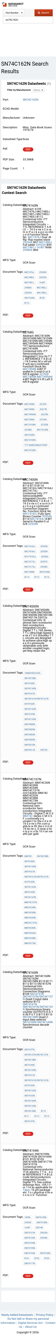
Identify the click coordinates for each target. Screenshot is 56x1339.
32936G (44, 556)
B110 (43, 1111)
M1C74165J (30, 556)
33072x (43, 750)
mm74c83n (30, 928)
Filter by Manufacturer (19, 90)
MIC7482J (41, 287)
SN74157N (37, 994)
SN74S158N (30, 678)
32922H (41, 245)
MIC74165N (30, 450)
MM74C (28, 816)
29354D (43, 1238)
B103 (47, 1258)
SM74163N (29, 714)
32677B (43, 409)
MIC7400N (29, 572)
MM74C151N (30, 923)
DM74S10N (29, 745)
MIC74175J (29, 567)
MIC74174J (29, 561)
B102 (36, 1258)
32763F (44, 374)
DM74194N (29, 1243)
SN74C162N (30, 709)
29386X (28, 250)
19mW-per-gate (32, 673)
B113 (47, 1116)
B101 (26, 1258)
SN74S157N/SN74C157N (38, 998)
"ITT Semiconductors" (36, 445)
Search (43, 12)
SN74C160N (30, 688)
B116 (47, 577)
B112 (26, 303)
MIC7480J (45, 242)
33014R (39, 1227)
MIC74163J (30, 513)
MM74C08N (30, 938)
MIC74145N (42, 430)
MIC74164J (37, 519)
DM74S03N (29, 734)
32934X (47, 516)
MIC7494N (29, 369)
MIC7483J (42, 293)
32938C (43, 567)
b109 (42, 298)
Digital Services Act (30, 1323)
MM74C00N (30, 912)
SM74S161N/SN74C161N (36, 699)
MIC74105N (30, 440)
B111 (26, 1116)
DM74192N (29, 1253)
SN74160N (29, 298)
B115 (36, 577)
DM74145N (41, 1217)
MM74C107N (30, 902)
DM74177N (29, 1263)
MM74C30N (30, 907)
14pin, (26, 1190)
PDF (28, 149)
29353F (28, 1222)
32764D (43, 419)
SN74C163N (30, 719)
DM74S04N (29, 729)
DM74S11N (29, 750)
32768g (28, 430)
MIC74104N (30, 424)
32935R (33, 524)
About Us (31, 1326)
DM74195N (29, 1248)
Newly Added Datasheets (17, 1315)
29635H (43, 1232)
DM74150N (42, 1222)
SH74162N (29, 704)
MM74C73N (30, 943)
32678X (44, 414)
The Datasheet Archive (13, 5)
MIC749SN (29, 376)
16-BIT (41, 247)
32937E (43, 561)
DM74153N (29, 1238)
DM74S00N (29, 724)
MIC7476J (34, 237)
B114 (26, 577)
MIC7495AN (44, 376)
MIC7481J (29, 247)
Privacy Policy (44, 1315)
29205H (28, 293)
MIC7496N (29, 419)
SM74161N (29, 693)
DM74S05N (29, 739)
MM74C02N (30, 933)
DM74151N (29, 1232)
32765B (44, 424)
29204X (28, 242)
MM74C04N (30, 917)
